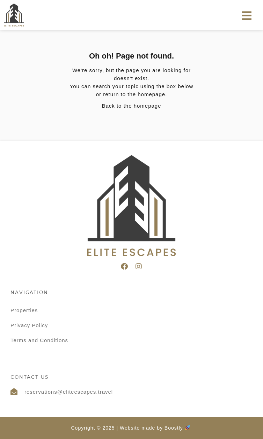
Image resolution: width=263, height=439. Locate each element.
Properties (24, 310)
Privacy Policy (29, 325)
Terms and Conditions (39, 340)
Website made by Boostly (155, 428)
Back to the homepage (131, 106)
